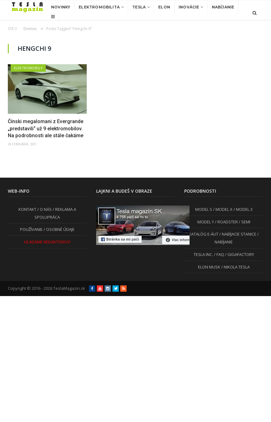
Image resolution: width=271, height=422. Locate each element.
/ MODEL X (222, 209)
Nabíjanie (223, 7)
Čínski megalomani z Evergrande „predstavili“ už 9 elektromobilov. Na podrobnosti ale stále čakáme (45, 128)
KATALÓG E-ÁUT (203, 234)
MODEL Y (205, 222)
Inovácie (189, 7)
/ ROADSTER (226, 222)
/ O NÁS (44, 209)
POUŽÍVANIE (31, 229)
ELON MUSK (209, 267)
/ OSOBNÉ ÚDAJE (59, 229)
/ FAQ (218, 254)
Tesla (139, 7)
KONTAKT (27, 209)
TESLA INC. (203, 254)
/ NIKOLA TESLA (235, 267)
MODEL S (203, 209)
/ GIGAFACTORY (239, 254)
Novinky (60, 7)
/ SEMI (244, 222)
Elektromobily (28, 67)
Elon (164, 7)
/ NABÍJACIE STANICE (237, 234)
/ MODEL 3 (242, 209)
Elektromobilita (99, 7)
